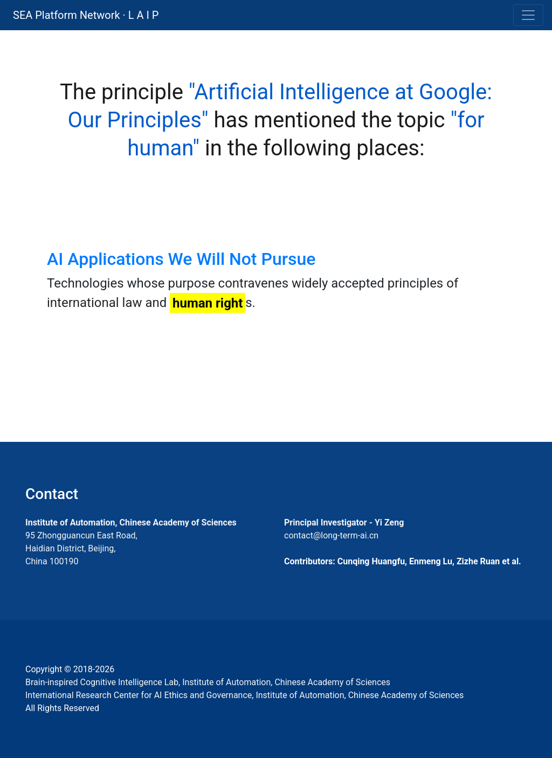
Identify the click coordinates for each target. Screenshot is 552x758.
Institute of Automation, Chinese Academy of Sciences (131, 522)
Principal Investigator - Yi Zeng (344, 522)
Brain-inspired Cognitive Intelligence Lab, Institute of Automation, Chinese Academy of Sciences (207, 682)
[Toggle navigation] (528, 15)
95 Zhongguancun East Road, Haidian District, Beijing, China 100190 (81, 548)
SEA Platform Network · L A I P (85, 15)
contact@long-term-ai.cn (331, 535)
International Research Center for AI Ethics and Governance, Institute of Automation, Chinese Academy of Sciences (244, 695)
